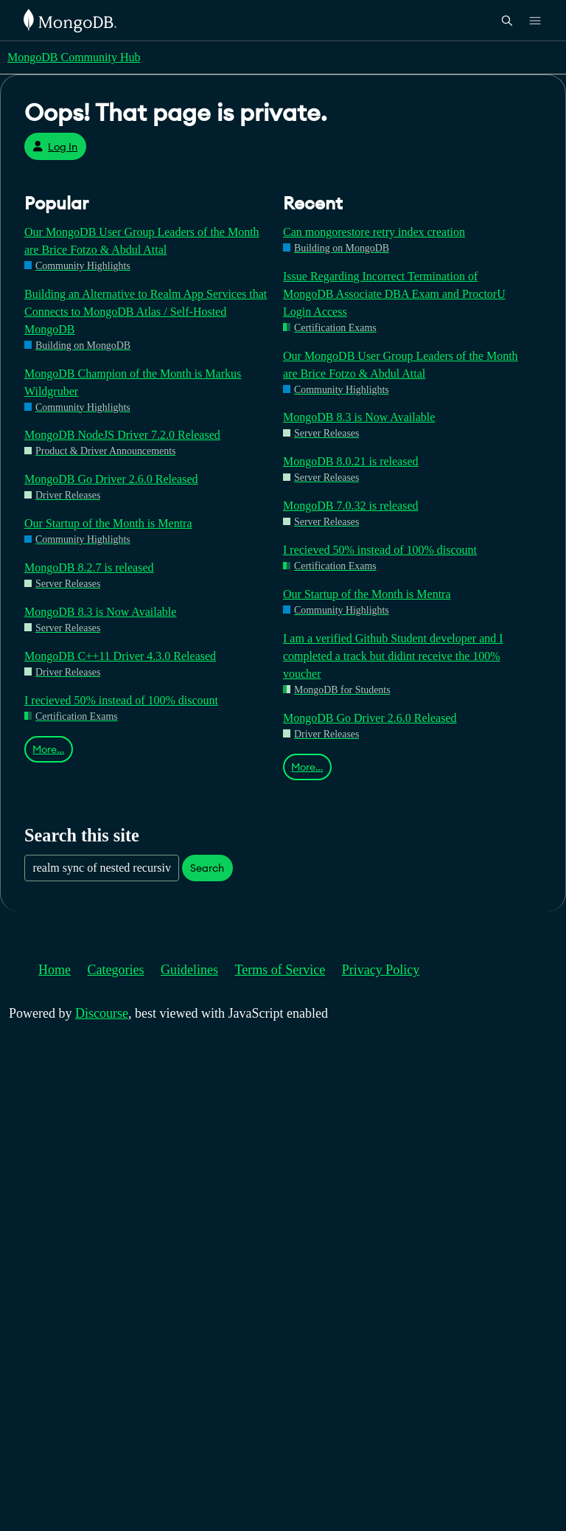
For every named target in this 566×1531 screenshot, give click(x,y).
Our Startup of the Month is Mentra (108, 523)
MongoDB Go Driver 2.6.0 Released (111, 479)
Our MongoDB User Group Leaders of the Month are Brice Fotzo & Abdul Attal (141, 241)
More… (48, 749)
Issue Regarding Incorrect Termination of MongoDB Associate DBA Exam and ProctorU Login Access (394, 294)
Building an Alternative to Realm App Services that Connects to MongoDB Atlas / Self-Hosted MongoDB (145, 312)
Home (54, 969)
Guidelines (189, 969)
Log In (54, 146)
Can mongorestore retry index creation (374, 232)
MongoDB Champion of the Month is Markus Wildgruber (132, 382)
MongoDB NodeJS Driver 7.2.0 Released (122, 434)
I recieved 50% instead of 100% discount (121, 700)
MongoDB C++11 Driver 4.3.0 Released (120, 656)
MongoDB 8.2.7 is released (89, 567)
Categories (116, 969)
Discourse (101, 1013)
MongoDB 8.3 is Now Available (100, 611)
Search (207, 868)
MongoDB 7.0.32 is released (351, 505)
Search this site (81, 835)
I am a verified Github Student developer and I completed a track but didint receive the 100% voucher (393, 656)
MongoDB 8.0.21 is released (351, 461)
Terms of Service (280, 969)
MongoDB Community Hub (73, 57)
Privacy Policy (381, 969)
